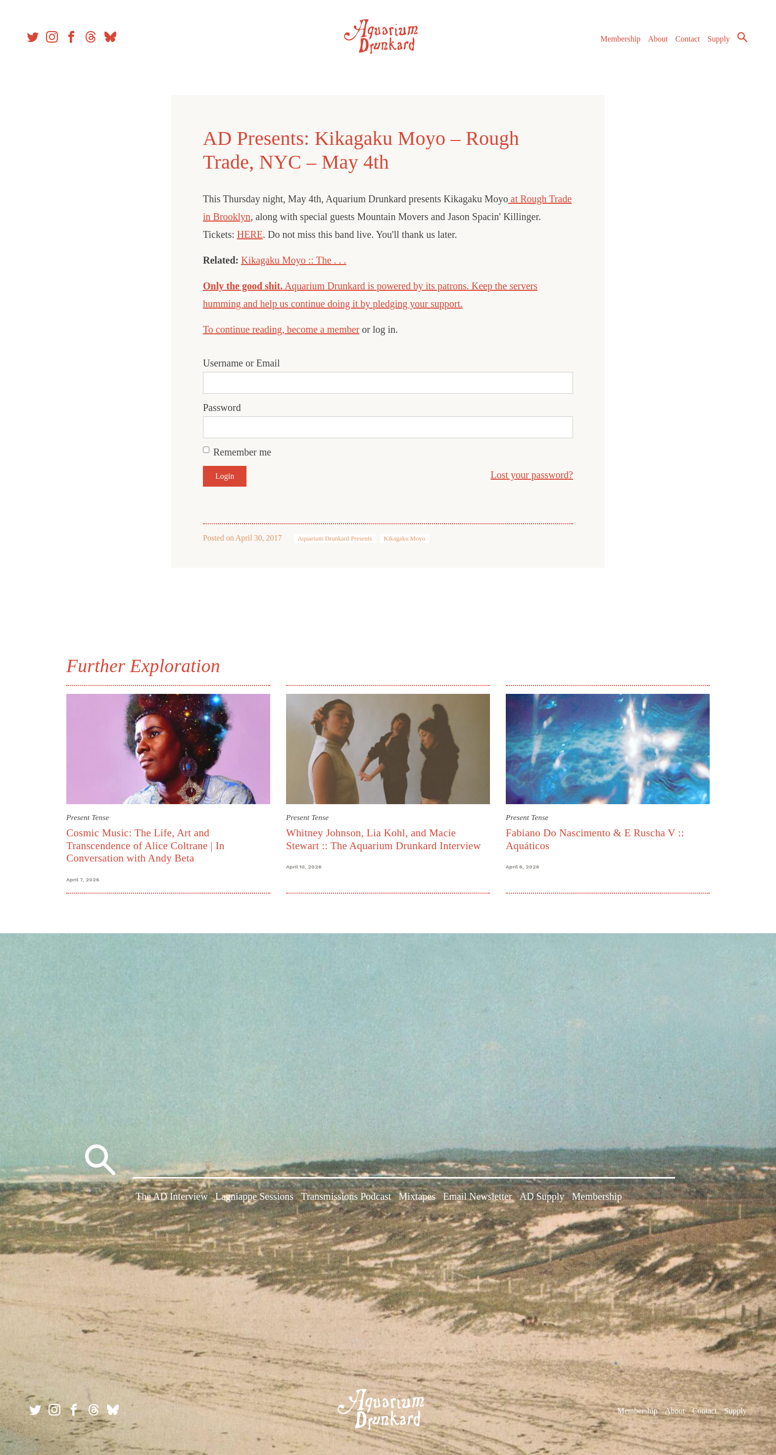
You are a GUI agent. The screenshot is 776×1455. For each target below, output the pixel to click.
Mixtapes (417, 1198)
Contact (682, 44)
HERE (250, 234)
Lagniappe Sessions (254, 1198)
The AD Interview (172, 1198)
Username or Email (241, 363)
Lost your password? (531, 474)
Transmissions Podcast (346, 1198)
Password (222, 407)
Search (736, 42)
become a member (323, 329)
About (652, 44)
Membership (614, 44)
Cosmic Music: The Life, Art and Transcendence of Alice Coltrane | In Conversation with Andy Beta (145, 845)
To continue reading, (245, 329)
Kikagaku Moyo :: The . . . (293, 260)
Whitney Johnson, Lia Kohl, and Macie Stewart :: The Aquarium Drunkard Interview (383, 839)
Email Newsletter (477, 1198)
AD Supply (542, 1198)
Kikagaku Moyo (405, 538)
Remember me (242, 452)
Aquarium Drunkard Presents (335, 538)
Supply (713, 44)
